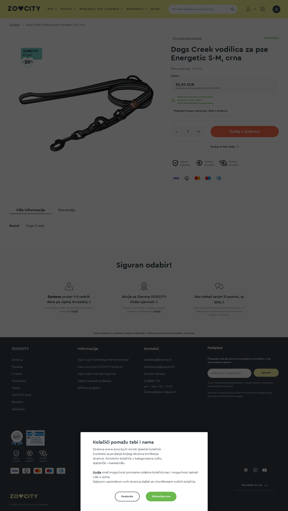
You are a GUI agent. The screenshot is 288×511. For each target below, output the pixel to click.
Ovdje (97, 472)
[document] (145, 473)
